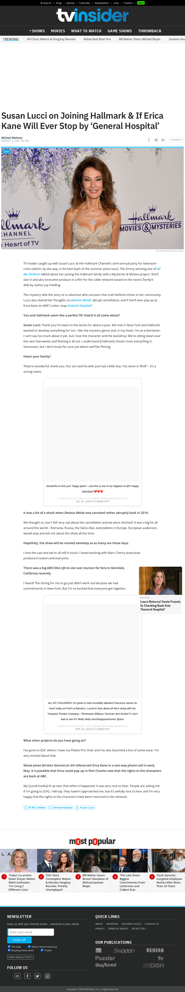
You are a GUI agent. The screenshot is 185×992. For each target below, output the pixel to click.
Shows (38, 30)
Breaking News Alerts (22, 950)
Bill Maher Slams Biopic (140, 39)
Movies (58, 30)
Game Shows (120, 30)
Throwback (150, 30)
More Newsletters (19, 957)
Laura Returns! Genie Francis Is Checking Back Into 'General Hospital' (160, 605)
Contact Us (152, 923)
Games (70, 3)
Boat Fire (97, 39)
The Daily (16, 946)
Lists (116, 3)
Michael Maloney (11, 137)
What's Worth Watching (44, 946)
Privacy (100, 928)
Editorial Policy (131, 923)
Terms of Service (118, 928)
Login (141, 3)
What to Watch (86, 30)
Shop (59, 3)
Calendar (84, 3)
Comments (176, 139)
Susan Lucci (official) (88, 498)
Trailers (128, 3)
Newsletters (102, 3)
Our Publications (113, 942)
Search (47, 3)
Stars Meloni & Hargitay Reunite (51, 39)
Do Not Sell (139, 928)
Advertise (112, 923)
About (99, 923)
